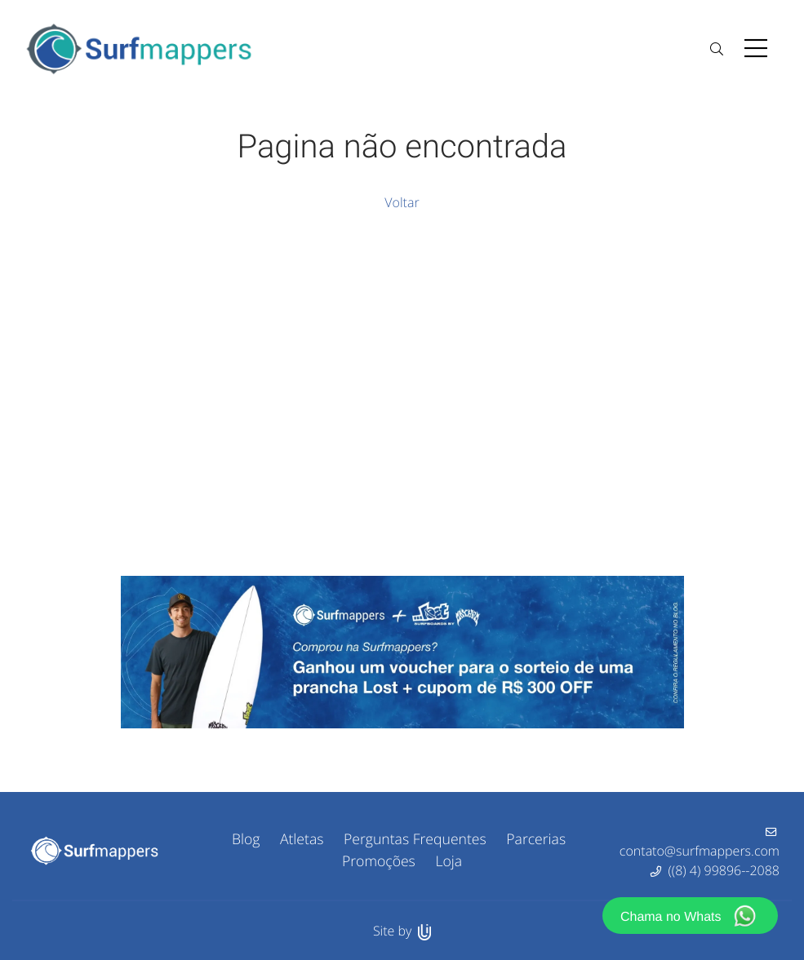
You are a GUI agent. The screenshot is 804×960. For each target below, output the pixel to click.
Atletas (302, 839)
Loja (448, 861)
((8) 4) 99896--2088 (724, 870)
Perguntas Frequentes (415, 839)
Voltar (401, 202)
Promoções (378, 861)
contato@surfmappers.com (700, 851)
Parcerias (536, 839)
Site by (402, 931)
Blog (246, 839)
